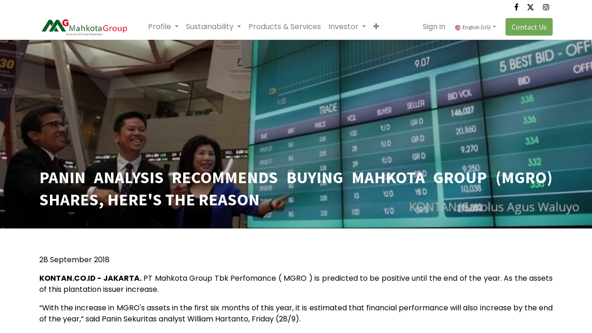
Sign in (434, 26)
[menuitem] (285, 27)
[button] (376, 27)
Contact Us (529, 26)
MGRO (295, 278)
